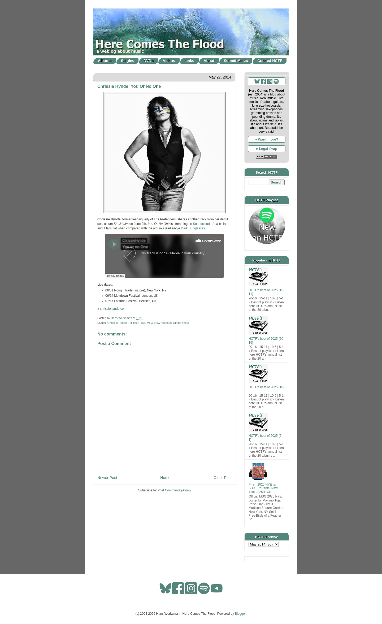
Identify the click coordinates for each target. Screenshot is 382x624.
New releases (163, 322)
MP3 (150, 322)
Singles (127, 61)
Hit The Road (136, 322)
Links (189, 61)
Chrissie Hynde (117, 322)
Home (165, 477)
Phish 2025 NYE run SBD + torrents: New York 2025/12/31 (263, 488)
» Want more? (266, 139)
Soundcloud (201, 224)
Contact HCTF (269, 61)
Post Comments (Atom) (174, 490)
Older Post (223, 477)
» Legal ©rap (266, 149)
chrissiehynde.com (113, 309)
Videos (169, 61)
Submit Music (236, 61)
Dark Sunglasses (193, 228)
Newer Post (107, 477)
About (209, 61)
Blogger (240, 614)
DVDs (148, 61)
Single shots (181, 322)
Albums (104, 61)
